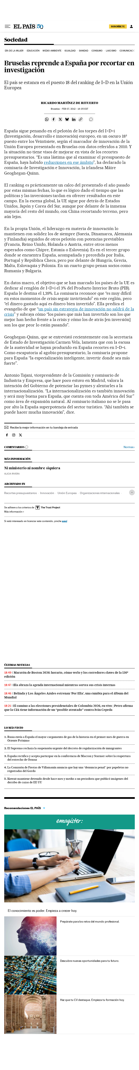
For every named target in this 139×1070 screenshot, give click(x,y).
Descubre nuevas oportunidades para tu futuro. (89, 960)
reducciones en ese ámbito (68, 162)
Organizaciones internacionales (100, 493)
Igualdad (70, 50)
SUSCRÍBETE (118, 26)
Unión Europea (67, 493)
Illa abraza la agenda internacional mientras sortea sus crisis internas (64, 685)
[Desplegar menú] (7, 26)
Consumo (97, 50)
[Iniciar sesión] (131, 26)
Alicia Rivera (12, 473)
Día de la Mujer (14, 50)
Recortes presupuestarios (20, 493)
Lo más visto (13, 727)
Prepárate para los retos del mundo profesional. (89, 921)
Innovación (47, 493)
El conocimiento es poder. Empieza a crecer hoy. (42, 911)
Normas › (129, 447)
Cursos (69, 822)
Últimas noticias (17, 664)
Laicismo (111, 50)
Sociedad (15, 40)
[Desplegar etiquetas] (132, 492)
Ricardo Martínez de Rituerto (69, 103)
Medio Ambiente (52, 50)
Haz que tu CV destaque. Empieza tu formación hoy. (92, 1000)
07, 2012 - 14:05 (75, 109)
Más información (14, 511)
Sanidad (83, 50)
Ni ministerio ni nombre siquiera (32, 468)
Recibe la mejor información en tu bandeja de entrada (44, 427)
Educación (33, 50)
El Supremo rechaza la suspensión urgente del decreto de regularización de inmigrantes (64, 748)
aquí (64, 521)
